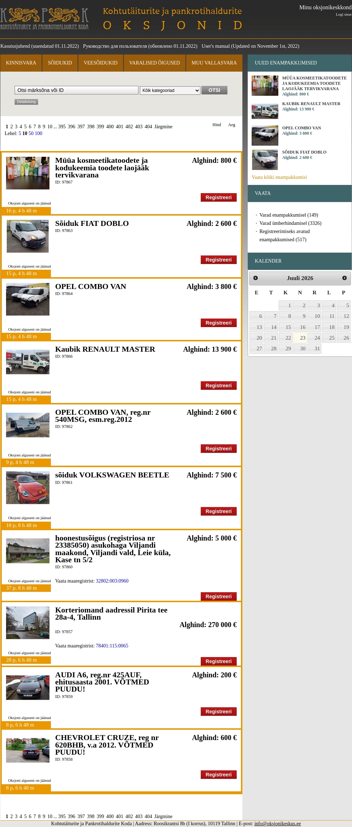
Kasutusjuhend (15, 46)
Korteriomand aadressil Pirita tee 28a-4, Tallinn (111, 613)
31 (317, 348)
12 (346, 316)
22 (288, 338)
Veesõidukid (100, 63)
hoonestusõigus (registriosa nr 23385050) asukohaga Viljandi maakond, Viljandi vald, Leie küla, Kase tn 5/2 (113, 548)
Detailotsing (26, 102)
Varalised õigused (154, 63)
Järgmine (163, 126)
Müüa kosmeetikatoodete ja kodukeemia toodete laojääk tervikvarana (102, 167)
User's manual (216, 46)
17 (317, 327)
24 (317, 338)
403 (139, 126)
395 (62, 126)
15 (288, 327)
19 (346, 327)
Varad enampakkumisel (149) (288, 215)
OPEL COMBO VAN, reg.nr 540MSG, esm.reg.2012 (103, 416)
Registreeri (219, 197)
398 (91, 126)
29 (288, 348)
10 (49, 126)
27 (259, 348)
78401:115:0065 (112, 645)
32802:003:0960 (112, 581)
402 (129, 126)
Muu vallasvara (214, 63)
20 (259, 338)
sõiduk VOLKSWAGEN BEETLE (112, 474)
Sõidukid (60, 63)
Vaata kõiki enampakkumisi (279, 177)
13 (259, 327)
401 (120, 126)
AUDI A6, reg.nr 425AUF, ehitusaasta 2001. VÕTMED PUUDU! (102, 682)
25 (332, 338)
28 (274, 348)
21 (274, 338)
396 (71, 126)
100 (38, 133)
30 (302, 348)
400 (110, 126)
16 (302, 327)
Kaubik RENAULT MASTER (105, 349)
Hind (216, 124)
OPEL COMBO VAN (90, 286)
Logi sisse (344, 14)
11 (332, 316)
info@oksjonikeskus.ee (277, 823)
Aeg (231, 124)
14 (274, 327)
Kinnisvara (21, 63)
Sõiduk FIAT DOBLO (92, 223)
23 (302, 338)
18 (332, 327)
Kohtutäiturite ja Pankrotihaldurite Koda (44, 19)
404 (148, 126)
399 (100, 126)
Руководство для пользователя (115, 46)
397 (81, 126)
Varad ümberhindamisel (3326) (290, 223)
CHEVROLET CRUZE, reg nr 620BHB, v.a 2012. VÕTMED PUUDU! (107, 744)
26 (346, 338)
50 (30, 133)
